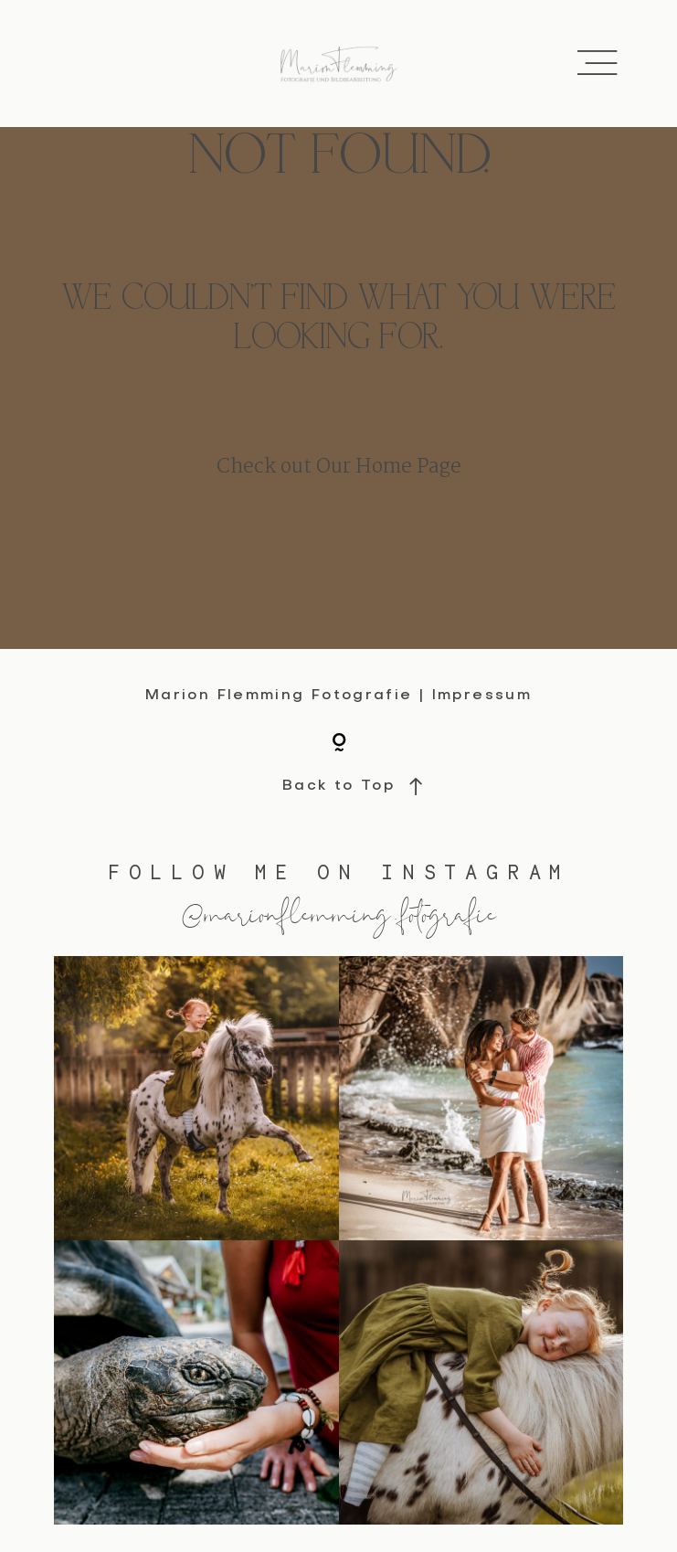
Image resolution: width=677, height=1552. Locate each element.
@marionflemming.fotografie (339, 912)
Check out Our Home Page (339, 468)
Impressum (482, 695)
